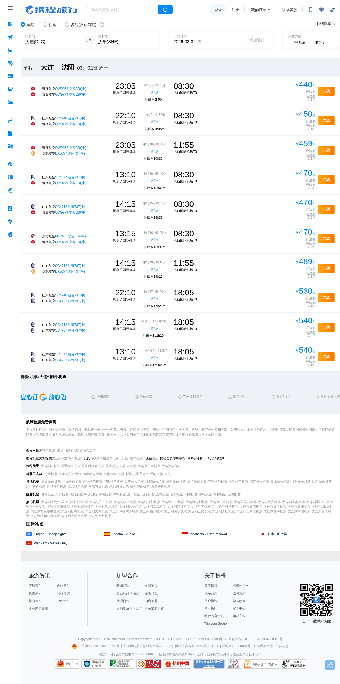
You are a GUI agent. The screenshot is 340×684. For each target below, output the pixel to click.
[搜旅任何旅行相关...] (122, 9)
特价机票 (48, 450)
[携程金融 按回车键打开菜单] (10, 190)
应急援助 (239, 397)
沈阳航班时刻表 (86, 466)
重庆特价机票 (134, 482)
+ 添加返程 (255, 40)
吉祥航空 (162, 494)
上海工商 (71, 664)
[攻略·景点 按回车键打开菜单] (10, 133)
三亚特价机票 (217, 482)
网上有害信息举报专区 (209, 664)
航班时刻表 (65, 450)
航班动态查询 (86, 450)
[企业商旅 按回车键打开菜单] (10, 208)
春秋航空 (47, 494)
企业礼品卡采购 (127, 593)
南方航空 (76, 494)
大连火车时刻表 (149, 466)
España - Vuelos (124, 534)
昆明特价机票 (176, 482)
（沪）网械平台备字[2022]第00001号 (192, 646)
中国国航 (90, 494)
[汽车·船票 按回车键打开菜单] (10, 89)
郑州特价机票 (35, 486)
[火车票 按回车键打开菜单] (10, 50)
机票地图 (124, 474)
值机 (167, 474)
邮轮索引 (63, 601)
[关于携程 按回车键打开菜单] (10, 234)
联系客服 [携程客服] (289, 10)
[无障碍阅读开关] (321, 9)
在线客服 (330, 665)
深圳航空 (119, 494)
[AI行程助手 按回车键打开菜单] (10, 120)
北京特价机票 (71, 482)
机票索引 (35, 593)
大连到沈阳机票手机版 (57, 466)
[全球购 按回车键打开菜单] (10, 164)
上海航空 (234, 494)
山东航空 (148, 494)
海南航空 (105, 494)
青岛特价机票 (56, 486)
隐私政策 (239, 601)
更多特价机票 (161, 486)
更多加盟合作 (154, 608)
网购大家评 (261, 664)
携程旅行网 (51, 9)
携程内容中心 (214, 616)
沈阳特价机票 (322, 482)
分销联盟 (122, 586)
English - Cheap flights (50, 534)
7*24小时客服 (193, 397)
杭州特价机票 (140, 486)
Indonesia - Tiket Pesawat (208, 534)
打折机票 (50, 474)
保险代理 (151, 593)
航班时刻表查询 (70, 474)
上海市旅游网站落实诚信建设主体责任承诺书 (229, 654)
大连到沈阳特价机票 (66, 458)
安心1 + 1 (283, 397)
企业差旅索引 (38, 608)
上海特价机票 (51, 482)
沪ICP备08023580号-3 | (210, 639)
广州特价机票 (92, 482)
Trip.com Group (215, 624)
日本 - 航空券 (277, 534)
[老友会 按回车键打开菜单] (10, 221)
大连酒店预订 (171, 466)
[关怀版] (332, 9)
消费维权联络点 (234, 664)
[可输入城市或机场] (52, 39)
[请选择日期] (192, 39)
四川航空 (191, 494)
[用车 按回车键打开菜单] (10, 102)
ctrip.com (118, 639)
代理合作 (122, 601)
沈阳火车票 (128, 466)
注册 (235, 10)
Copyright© (86, 639)
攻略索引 (63, 586)
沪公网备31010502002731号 (96, 646)
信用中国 (177, 664)
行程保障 (102, 397)
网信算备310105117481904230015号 (255, 639)
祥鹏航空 (219, 494)
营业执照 (210, 608)
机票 (34, 377)
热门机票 (121, 458)
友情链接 (151, 586)
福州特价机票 (301, 482)
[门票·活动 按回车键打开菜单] (10, 76)
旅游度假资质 (263, 646)
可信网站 (148, 664)
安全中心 (239, 608)
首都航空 (176, 494)
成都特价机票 (155, 482)
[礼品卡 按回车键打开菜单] (10, 177)
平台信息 (282, 646)
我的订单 (258, 10)
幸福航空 (205, 494)
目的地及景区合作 (129, 608)
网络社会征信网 (98, 664)
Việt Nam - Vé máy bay (50, 543)
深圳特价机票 (113, 482)
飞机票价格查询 (101, 458)
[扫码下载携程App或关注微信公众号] (310, 10)
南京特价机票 (98, 486)
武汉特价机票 (119, 486)
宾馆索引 (35, 586)
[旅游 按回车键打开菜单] (10, 63)
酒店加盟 (151, 601)
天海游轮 (156, 474)
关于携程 (210, 586)
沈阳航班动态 (109, 466)
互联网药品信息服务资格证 (142, 646)
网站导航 (63, 593)
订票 (326, 91)
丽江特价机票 (259, 482)
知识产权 (239, 616)
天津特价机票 (280, 482)
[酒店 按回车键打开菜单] (10, 24)
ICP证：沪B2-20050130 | (174, 639)
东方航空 (61, 494)
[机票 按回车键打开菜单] (10, 37)
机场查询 (136, 458)
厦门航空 (133, 494)
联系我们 (210, 593)
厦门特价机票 (197, 482)
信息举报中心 (121, 664)
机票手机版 (140, 474)
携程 (24, 377)
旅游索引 (35, 601)
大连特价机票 (238, 482)
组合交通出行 (330, 397)
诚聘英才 (239, 593)
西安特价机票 (77, 486)
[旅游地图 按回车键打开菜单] (10, 146)
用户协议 (210, 601)
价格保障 (146, 397)
